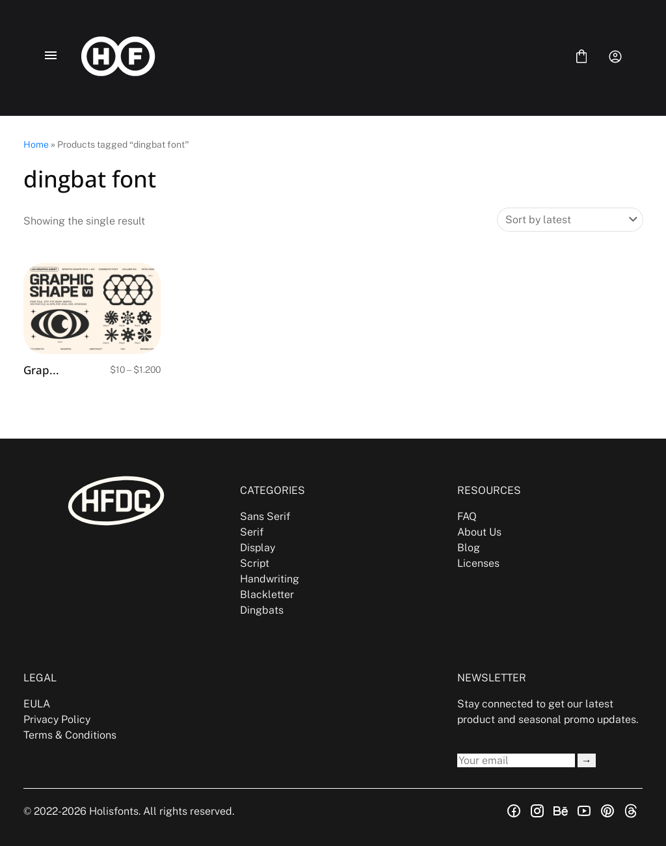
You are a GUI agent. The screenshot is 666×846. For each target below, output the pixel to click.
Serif (251, 532)
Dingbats (262, 610)
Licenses (478, 563)
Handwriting (269, 579)
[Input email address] (516, 760)
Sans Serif (265, 516)
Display (257, 547)
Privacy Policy (56, 719)
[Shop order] (570, 219)
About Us (479, 532)
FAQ (467, 516)
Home (36, 144)
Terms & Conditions (69, 735)
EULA (36, 704)
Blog (468, 547)
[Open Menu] (50, 56)
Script (254, 563)
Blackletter (267, 594)
